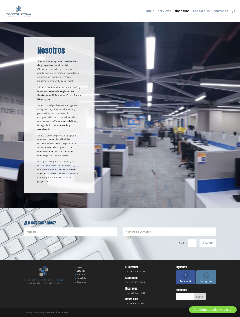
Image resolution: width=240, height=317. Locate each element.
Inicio (150, 11)
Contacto (221, 11)
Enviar (208, 243)
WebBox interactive (57, 312)
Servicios (164, 11)
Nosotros (182, 11)
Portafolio (201, 11)
